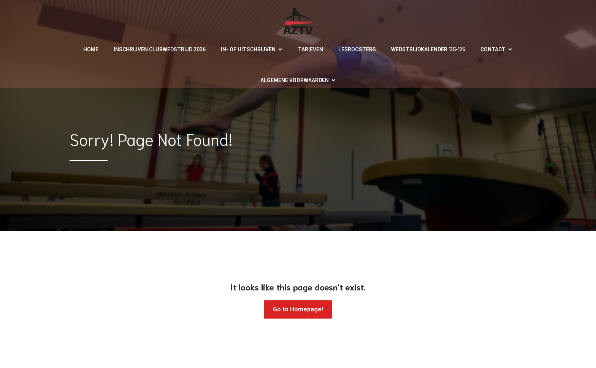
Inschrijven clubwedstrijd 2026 (160, 49)
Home (90, 49)
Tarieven (310, 49)
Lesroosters (357, 49)
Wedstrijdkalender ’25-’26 (428, 49)
